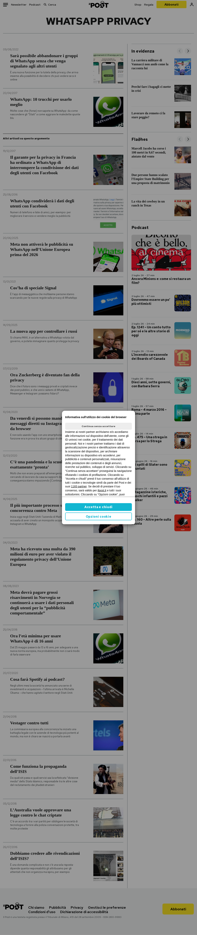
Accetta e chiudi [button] (98, 507)
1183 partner (79, 486)
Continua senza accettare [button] (98, 426)
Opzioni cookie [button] (98, 516)
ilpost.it (102, 490)
